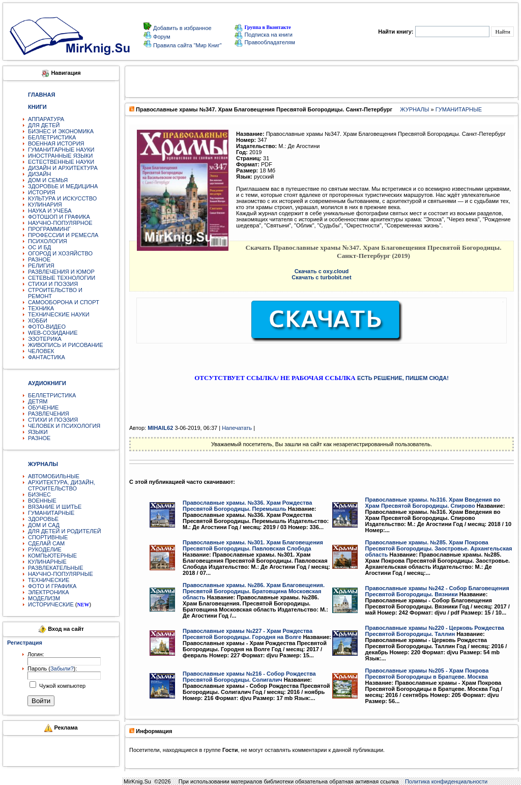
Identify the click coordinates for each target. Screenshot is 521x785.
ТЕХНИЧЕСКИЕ (49, 580)
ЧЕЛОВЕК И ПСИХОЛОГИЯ (64, 426)
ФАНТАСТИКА (46, 357)
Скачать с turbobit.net (321, 277)
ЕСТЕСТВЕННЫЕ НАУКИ (61, 162)
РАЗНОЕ (39, 259)
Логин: (35, 654)
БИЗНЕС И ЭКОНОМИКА (61, 131)
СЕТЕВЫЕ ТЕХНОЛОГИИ (61, 278)
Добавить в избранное (182, 28)
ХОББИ (37, 320)
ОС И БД (39, 247)
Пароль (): (52, 668)
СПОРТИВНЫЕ (48, 537)
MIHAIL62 (160, 428)
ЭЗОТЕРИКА (45, 339)
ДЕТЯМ (37, 401)
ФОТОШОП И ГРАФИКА (59, 217)
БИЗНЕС (39, 494)
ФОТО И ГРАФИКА (52, 586)
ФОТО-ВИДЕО (47, 327)
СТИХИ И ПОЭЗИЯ (53, 284)
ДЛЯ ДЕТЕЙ (44, 125)
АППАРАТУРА (46, 119)
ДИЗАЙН (39, 174)
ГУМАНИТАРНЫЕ (51, 513)
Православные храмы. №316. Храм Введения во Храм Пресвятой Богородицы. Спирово (433, 503)
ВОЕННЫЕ (42, 501)
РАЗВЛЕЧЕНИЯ (48, 414)
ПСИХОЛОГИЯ (47, 241)
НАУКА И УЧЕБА (50, 211)
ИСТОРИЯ (41, 192)
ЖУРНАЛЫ (414, 109)
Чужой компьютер (61, 686)
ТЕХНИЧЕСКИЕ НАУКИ (59, 314)
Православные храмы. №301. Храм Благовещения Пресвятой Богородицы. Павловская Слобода (253, 545)
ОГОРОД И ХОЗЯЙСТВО (60, 253)
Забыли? (62, 668)
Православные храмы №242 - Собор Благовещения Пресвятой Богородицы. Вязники (437, 591)
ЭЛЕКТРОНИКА (48, 592)
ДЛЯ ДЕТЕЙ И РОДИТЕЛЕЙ (64, 531)
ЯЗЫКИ (38, 432)
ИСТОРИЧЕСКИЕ (51, 604)
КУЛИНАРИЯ (45, 204)
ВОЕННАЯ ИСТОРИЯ (56, 143)
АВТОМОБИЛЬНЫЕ (53, 476)
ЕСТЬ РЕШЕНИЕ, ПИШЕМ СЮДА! (403, 378)
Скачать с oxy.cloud (322, 271)
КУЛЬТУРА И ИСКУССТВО (62, 198)
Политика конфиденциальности (446, 781)
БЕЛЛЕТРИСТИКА (52, 137)
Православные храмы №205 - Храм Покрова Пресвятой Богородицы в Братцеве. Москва (427, 673)
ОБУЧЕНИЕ (43, 407)
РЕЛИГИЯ (41, 266)
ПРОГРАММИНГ (49, 229)
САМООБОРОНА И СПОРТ (63, 302)
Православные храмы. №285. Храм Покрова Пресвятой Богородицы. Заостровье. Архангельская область (438, 548)
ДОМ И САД (44, 525)
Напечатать (237, 428)
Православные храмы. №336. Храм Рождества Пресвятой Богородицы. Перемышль (247, 506)
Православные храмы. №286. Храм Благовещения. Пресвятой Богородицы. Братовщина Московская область (254, 591)
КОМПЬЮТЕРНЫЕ (52, 556)
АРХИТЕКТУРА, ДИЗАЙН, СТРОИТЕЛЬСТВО (61, 485)
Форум (161, 37)
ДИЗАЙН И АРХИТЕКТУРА (63, 168)
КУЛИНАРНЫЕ (47, 562)
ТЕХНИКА (41, 308)
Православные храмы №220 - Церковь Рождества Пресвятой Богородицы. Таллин (434, 631)
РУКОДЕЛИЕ (45, 549)
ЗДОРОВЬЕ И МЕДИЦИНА (63, 186)
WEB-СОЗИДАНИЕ (53, 333)
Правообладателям (265, 42)
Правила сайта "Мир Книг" (187, 45)
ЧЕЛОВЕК (41, 351)
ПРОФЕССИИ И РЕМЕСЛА (63, 235)
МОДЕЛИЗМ (44, 598)
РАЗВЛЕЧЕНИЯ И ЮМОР (61, 272)
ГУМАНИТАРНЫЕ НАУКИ (61, 150)
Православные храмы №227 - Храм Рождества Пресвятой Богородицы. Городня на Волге (247, 634)
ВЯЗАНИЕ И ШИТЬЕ (54, 507)
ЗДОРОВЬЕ (43, 519)
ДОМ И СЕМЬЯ (48, 180)
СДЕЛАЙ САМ (46, 543)
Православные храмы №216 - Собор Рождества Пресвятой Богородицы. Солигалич (249, 677)
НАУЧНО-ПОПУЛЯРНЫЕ (60, 574)
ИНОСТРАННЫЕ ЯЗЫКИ (60, 156)
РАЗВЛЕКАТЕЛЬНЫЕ (55, 568)
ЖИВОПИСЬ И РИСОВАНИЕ (65, 345)
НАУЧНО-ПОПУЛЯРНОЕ (60, 223)
